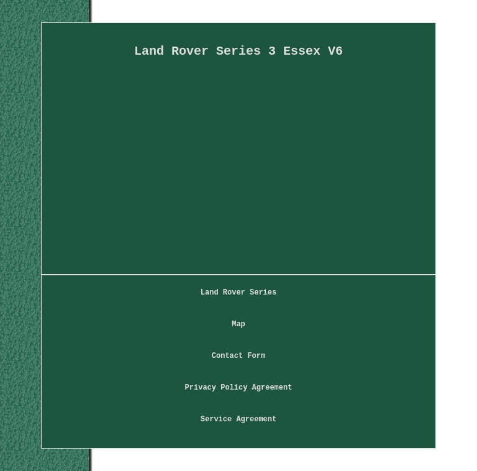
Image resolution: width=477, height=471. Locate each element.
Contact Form (238, 356)
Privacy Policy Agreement (239, 387)
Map (238, 324)
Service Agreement (238, 419)
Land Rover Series (238, 292)
